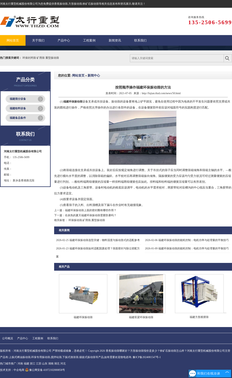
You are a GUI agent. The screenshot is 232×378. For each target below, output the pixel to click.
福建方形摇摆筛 (199, 317)
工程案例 (37, 338)
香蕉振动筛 (61, 3)
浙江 (32, 363)
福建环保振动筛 (83, 317)
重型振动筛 (52, 57)
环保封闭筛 (29, 57)
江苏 (38, 363)
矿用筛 (41, 57)
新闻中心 (94, 75)
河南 (20, 363)
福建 (26, 363)
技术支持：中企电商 (12, 370)
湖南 (51, 363)
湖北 (57, 363)
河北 (63, 363)
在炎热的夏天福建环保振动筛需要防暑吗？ (90, 215)
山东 (44, 363)
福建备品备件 (18, 117)
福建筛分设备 (18, 98)
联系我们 (52, 338)
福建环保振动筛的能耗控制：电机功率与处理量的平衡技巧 (187, 240)
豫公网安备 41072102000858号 (45, 370)
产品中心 (22, 338)
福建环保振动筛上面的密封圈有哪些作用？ (90, 210)
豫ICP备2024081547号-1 (147, 357)
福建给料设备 (18, 108)
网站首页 (78, 75)
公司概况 (7, 338)
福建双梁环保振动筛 (141, 317)
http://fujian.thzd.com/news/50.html (161, 93)
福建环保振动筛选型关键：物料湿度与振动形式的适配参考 (98, 240)
